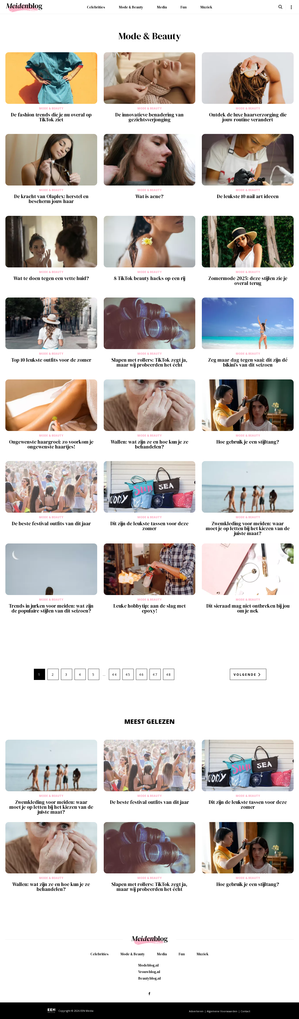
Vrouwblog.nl (149, 971)
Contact (245, 1011)
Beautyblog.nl (149, 978)
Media (162, 7)
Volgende (245, 674)
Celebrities (96, 7)
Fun (184, 7)
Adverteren (196, 1011)
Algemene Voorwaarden (222, 1011)
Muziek (206, 7)
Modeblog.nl (148, 965)
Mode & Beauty (131, 7)
